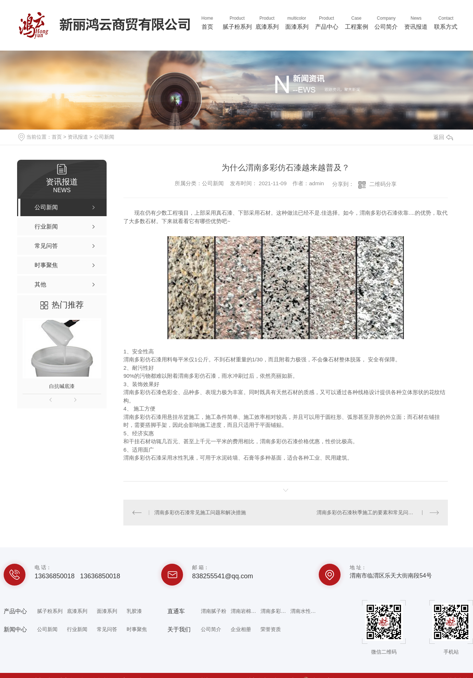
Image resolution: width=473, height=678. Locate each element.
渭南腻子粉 (213, 611)
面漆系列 (297, 22)
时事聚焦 (137, 629)
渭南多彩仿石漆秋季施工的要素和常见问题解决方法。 (378, 512)
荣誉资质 (271, 629)
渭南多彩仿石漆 (275, 611)
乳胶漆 (134, 611)
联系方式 (446, 22)
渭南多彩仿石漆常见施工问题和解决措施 (200, 512)
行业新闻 (77, 629)
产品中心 (327, 22)
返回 (443, 137)
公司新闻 (104, 137)
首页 (207, 22)
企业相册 (241, 629)
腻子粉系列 (237, 22)
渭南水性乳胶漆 (304, 611)
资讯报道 (416, 22)
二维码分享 (383, 184)
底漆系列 (267, 22)
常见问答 (107, 629)
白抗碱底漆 (62, 386)
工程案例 (356, 22)
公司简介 (386, 22)
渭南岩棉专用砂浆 (245, 611)
